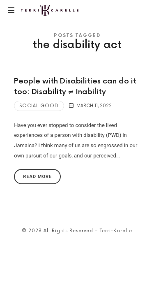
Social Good (39, 106)
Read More (37, 176)
